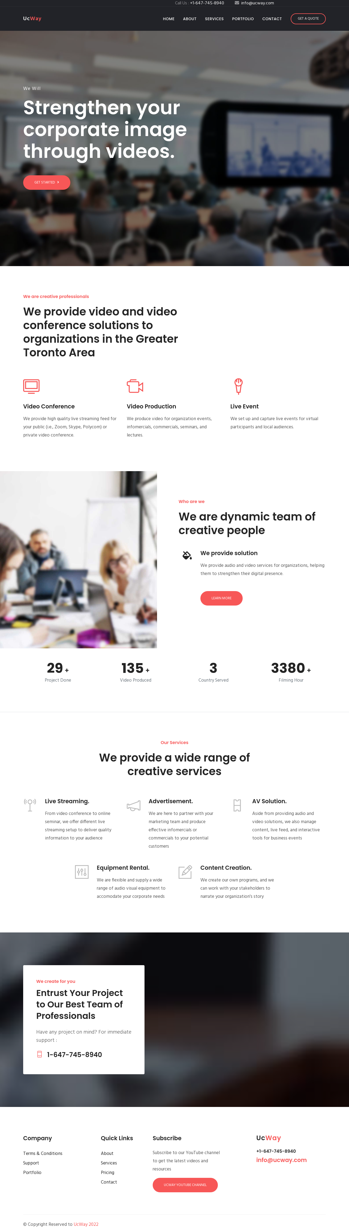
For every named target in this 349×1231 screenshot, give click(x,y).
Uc (32, 18)
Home (170, 19)
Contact (272, 19)
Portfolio (243, 19)
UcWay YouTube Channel (185, 1185)
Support (31, 1163)
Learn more (221, 598)
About (190, 19)
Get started (46, 182)
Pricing (107, 1172)
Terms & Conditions (42, 1153)
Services (214, 19)
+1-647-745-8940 (276, 1151)
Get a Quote (308, 19)
